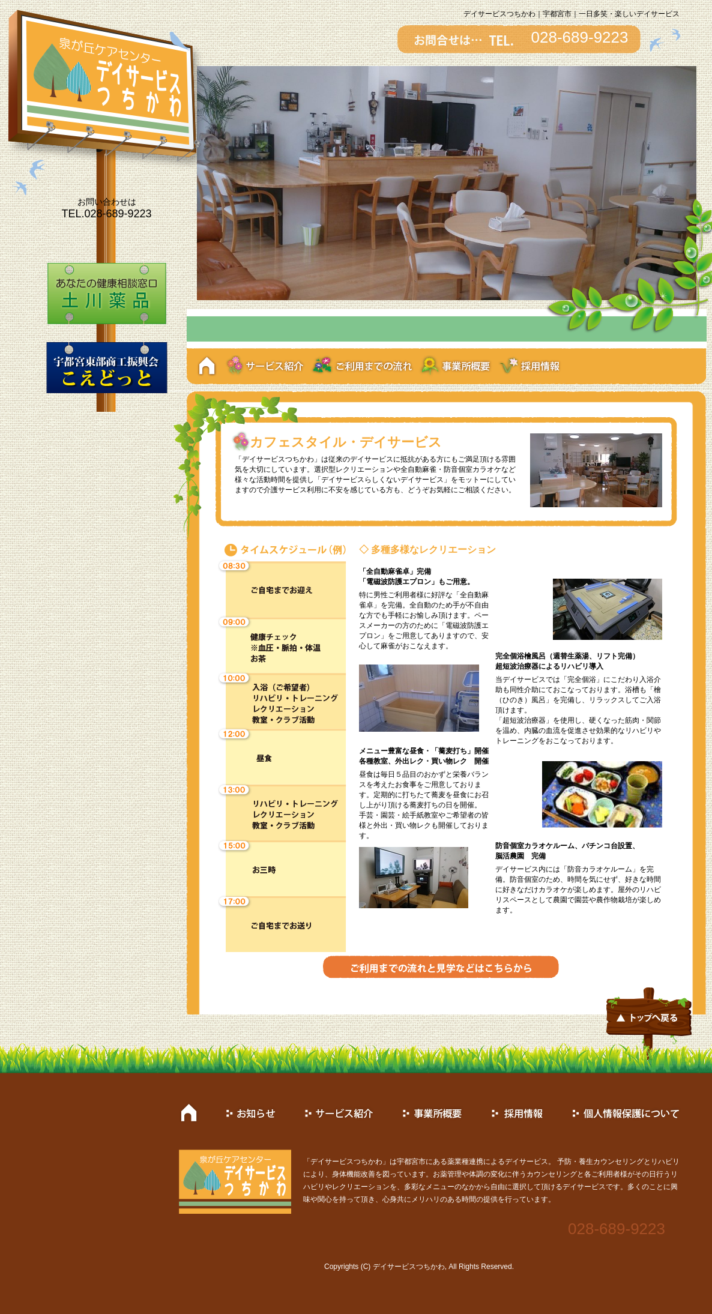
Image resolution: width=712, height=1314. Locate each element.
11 (499, 331)
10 (488, 331)
